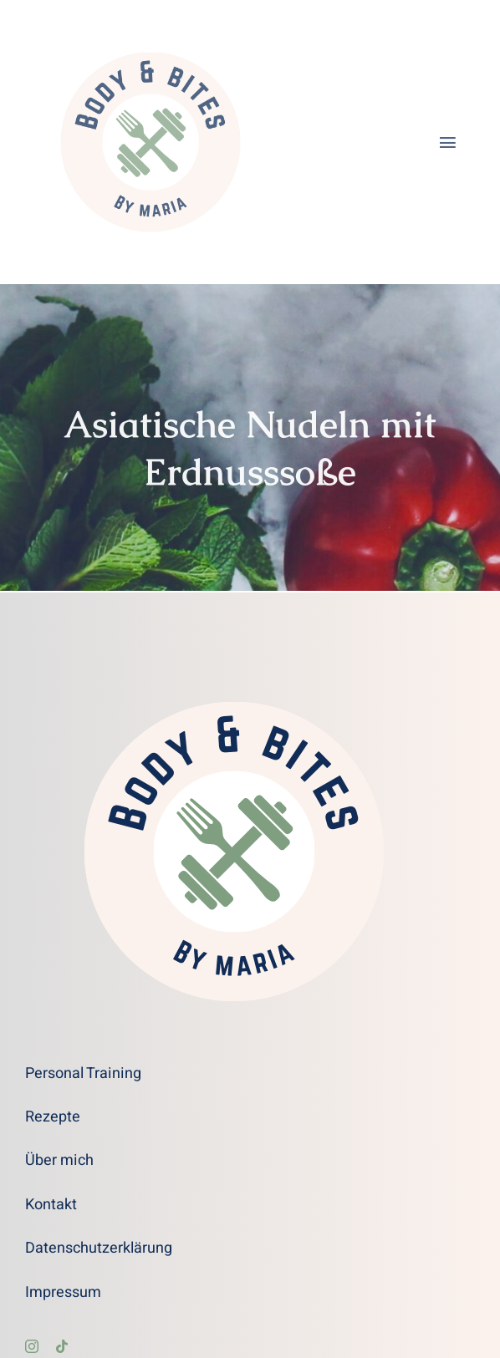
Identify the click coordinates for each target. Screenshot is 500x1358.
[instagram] (31, 1346)
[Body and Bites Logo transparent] (150, 24)
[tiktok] (62, 1346)
